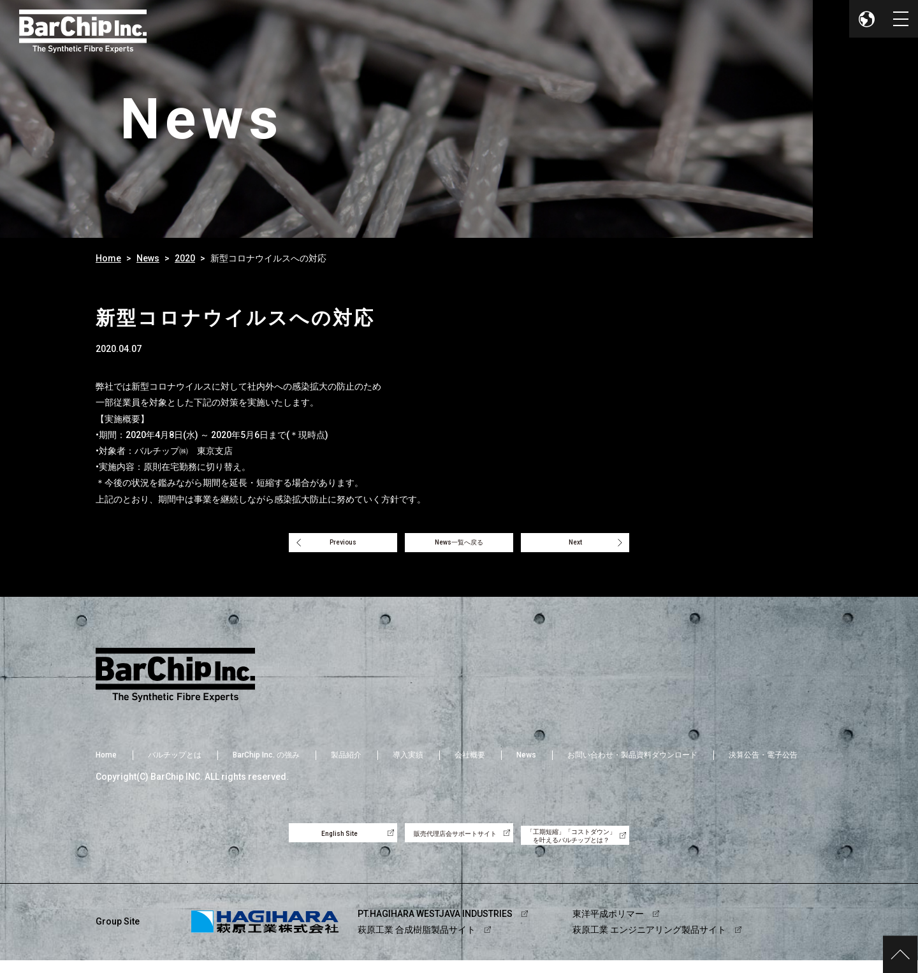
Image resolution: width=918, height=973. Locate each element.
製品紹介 (346, 762)
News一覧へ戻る (459, 546)
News (147, 258)
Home (108, 258)
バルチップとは (174, 762)
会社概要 (470, 762)
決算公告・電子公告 (763, 762)
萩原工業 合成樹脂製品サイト (417, 942)
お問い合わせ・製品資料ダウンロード (632, 762)
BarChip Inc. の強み (266, 762)
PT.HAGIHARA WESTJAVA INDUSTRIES (435, 926)
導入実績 (408, 762)
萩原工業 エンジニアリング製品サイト (649, 942)
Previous (324, 546)
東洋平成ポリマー (608, 926)
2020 (185, 258)
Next (594, 546)
